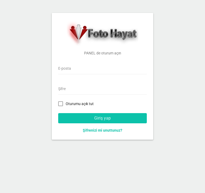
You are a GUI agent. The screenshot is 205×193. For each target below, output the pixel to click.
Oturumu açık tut (77, 103)
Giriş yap (102, 118)
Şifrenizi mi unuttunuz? (102, 130)
